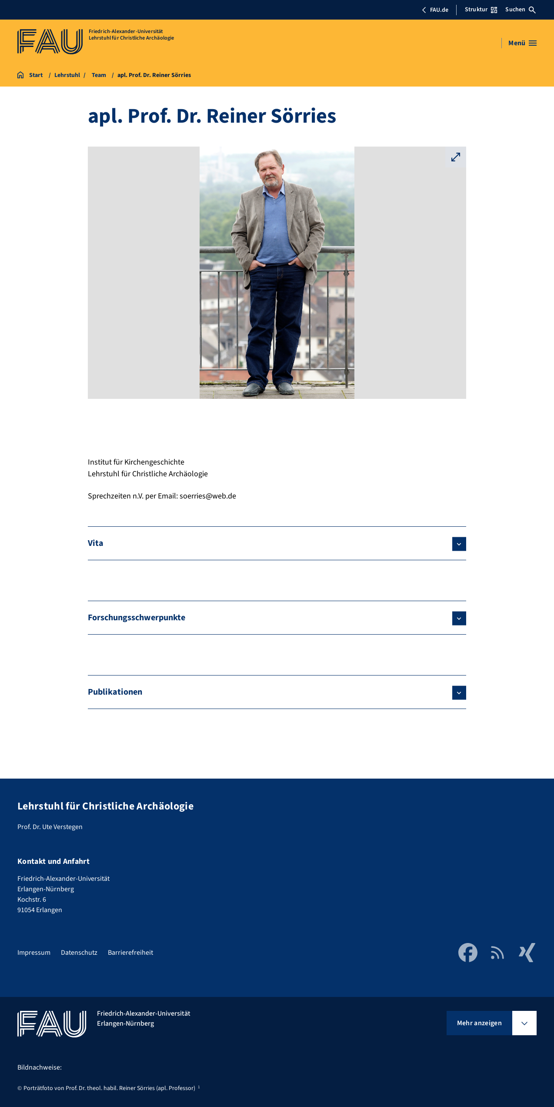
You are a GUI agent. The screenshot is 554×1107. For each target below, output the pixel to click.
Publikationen (115, 692)
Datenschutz (79, 952)
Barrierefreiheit (130, 952)
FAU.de (434, 10)
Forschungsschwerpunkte (136, 618)
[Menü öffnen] (522, 43)
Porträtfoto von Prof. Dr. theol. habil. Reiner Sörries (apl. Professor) (109, 1088)
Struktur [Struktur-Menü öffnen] (481, 9)
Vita (95, 543)
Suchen (520, 9)
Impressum (33, 952)
